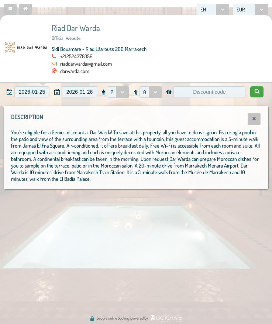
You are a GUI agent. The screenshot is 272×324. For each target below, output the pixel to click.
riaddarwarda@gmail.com (86, 63)
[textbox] (31, 91)
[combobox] (213, 9)
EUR (241, 9)
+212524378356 (76, 56)
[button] (10, 9)
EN (203, 9)
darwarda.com (74, 71)
